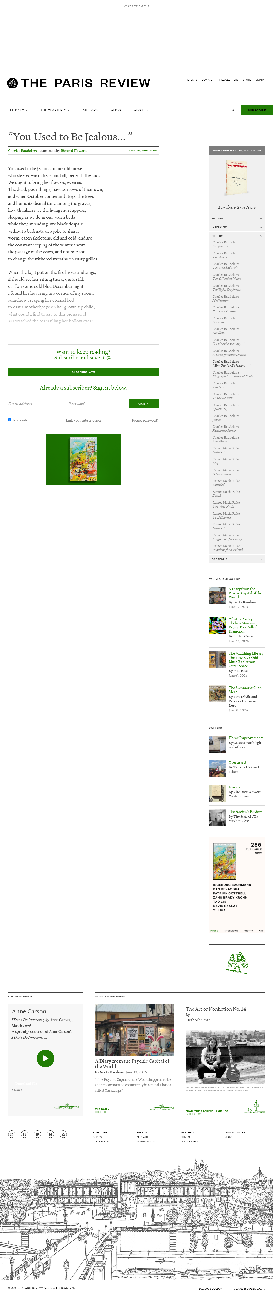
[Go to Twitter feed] (37, 1134)
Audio (116, 110)
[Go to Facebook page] (24, 1134)
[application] (45, 1081)
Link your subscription (83, 420)
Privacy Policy (210, 1289)
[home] (78, 84)
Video (229, 1137)
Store (247, 80)
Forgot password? (145, 420)
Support (99, 1137)
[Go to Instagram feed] (11, 1134)
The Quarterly (55, 110)
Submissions (146, 1141)
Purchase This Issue (237, 207)
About (141, 110)
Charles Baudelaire (23, 150)
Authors (90, 110)
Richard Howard (73, 150)
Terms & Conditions (249, 1289)
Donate (208, 80)
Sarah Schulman (198, 1019)
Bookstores (189, 1141)
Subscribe (257, 110)
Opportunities (235, 1132)
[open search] (233, 110)
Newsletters (229, 80)
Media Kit (143, 1137)
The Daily (17, 110)
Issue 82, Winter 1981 (143, 150)
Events (192, 80)
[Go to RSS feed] (63, 1134)
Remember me (24, 419)
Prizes (185, 1137)
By (188, 1014)
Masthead (188, 1132)
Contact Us (101, 1141)
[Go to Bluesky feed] (50, 1134)
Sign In (260, 80)
